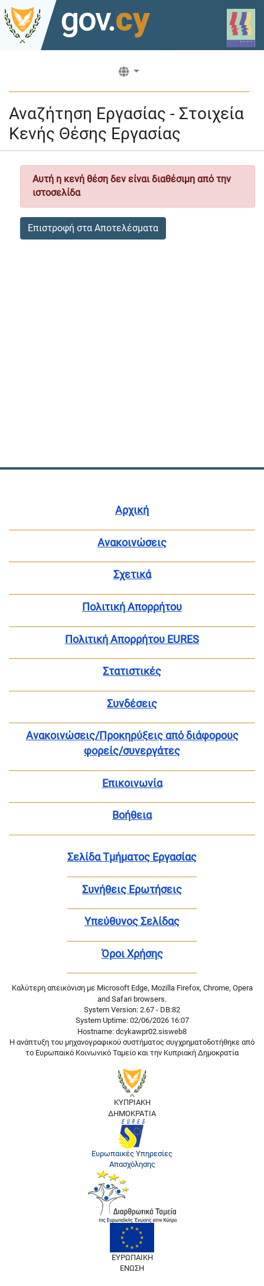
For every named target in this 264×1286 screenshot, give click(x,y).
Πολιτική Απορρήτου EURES (132, 639)
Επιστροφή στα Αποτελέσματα (93, 228)
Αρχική (132, 510)
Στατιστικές (132, 671)
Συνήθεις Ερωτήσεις (132, 889)
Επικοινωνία (132, 783)
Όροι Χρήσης (132, 953)
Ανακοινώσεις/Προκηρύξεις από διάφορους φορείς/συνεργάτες (132, 743)
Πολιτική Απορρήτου (132, 607)
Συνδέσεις (132, 703)
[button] (129, 76)
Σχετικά (132, 574)
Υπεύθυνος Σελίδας (132, 921)
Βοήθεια (132, 815)
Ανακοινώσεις (132, 542)
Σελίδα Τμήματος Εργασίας (132, 857)
